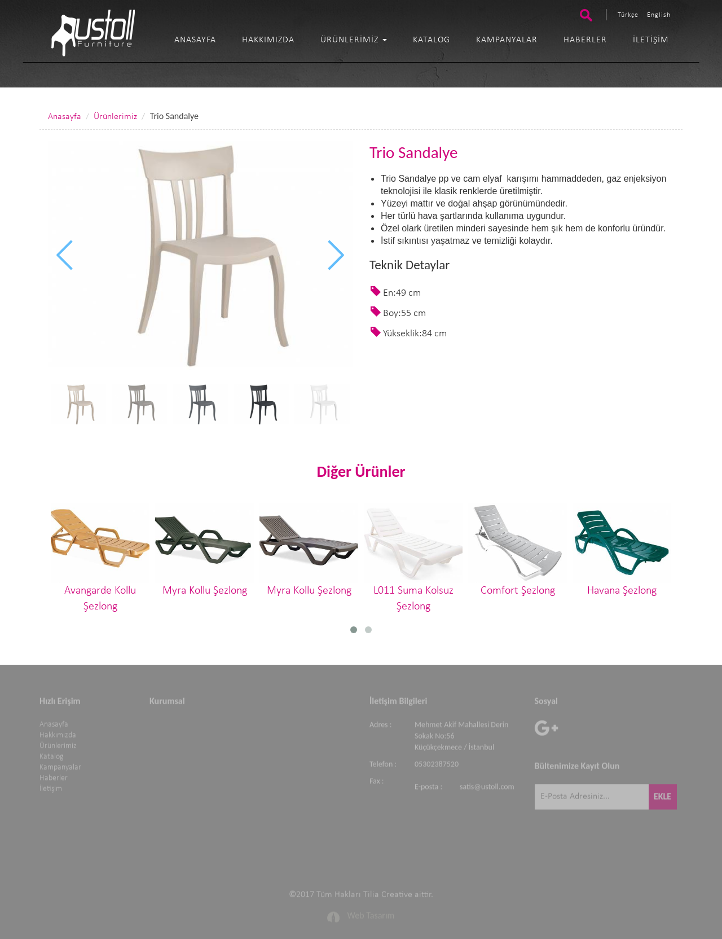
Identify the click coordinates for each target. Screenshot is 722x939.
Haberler (585, 40)
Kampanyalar (507, 40)
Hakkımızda (268, 40)
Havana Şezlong (622, 549)
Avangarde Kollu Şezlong (100, 557)
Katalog (431, 40)
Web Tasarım (371, 912)
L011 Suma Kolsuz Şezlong (413, 557)
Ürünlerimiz (353, 40)
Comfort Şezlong (517, 549)
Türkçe (628, 15)
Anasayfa (195, 40)
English (659, 15)
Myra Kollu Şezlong (204, 549)
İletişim (651, 40)
